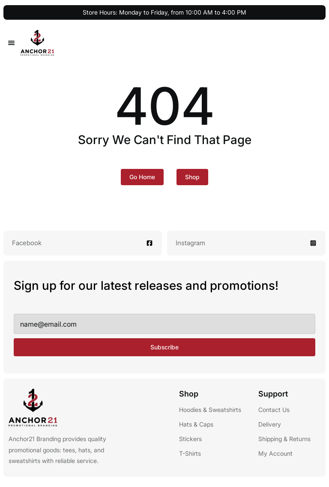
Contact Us (274, 409)
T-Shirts (190, 453)
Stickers (190, 438)
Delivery (269, 424)
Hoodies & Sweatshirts (210, 409)
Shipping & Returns (284, 438)
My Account (275, 453)
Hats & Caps (196, 424)
